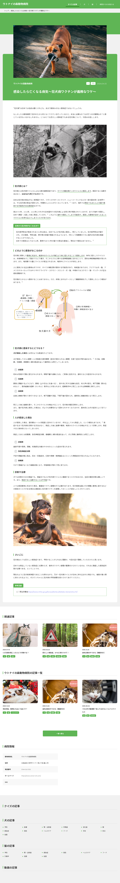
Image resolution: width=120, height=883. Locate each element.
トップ (6, 11)
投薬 (5, 835)
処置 (58, 713)
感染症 (93, 716)
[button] (60, 806)
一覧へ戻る (60, 733)
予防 (93, 83)
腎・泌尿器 (47, 827)
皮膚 (25, 827)
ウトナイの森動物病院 (15, 4)
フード (65, 831)
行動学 (6, 856)
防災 (104, 831)
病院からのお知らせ (107, 4)
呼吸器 (65, 827)
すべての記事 (72, 4)
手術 (84, 831)
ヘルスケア (15, 713)
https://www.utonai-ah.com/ (31, 776)
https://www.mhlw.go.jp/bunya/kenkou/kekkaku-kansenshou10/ (52, 591)
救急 (25, 831)
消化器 (85, 827)
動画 (52, 713)
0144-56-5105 (26, 769)
